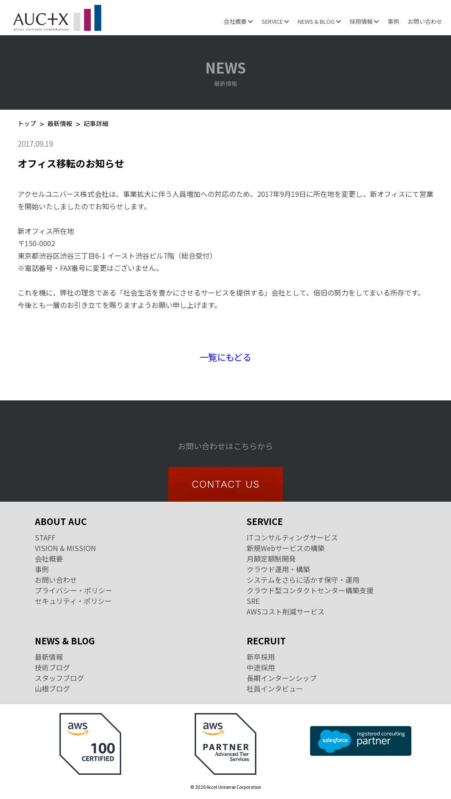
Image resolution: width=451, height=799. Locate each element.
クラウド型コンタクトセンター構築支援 (310, 590)
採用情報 (364, 21)
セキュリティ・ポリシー (73, 601)
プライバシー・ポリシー (73, 590)
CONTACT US (225, 484)
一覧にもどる (225, 357)
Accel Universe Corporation (57, 17)
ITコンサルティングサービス (292, 537)
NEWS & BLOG (319, 21)
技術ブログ (52, 667)
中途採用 (261, 667)
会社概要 (238, 21)
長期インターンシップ (282, 678)
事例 (393, 21)
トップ (27, 124)
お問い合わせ (425, 21)
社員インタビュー (275, 688)
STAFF (45, 537)
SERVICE (275, 21)
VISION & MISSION (65, 548)
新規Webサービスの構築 (286, 548)
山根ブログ (52, 688)
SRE (253, 601)
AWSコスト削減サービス (286, 611)
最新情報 (60, 124)
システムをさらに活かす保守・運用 (303, 579)
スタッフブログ (59, 678)
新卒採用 (261, 656)
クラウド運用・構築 (278, 569)
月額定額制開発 (271, 558)
